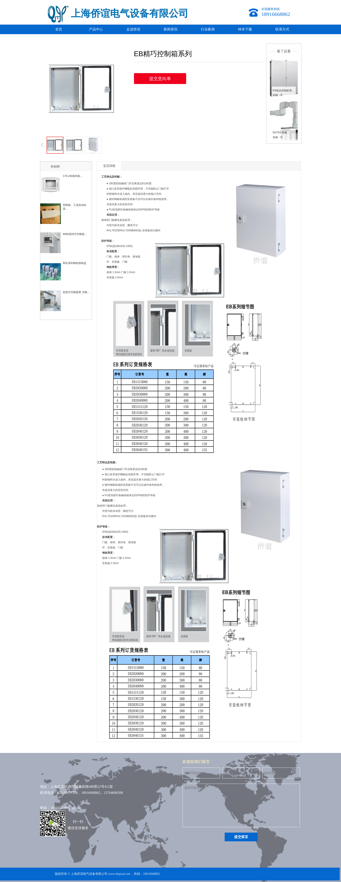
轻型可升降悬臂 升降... (76, 292)
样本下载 (245, 29)
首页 (58, 29)
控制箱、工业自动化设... (74, 206)
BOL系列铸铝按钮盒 (74, 263)
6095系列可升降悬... (75, 234)
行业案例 (208, 29)
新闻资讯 (170, 29)
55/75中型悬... (281, 132)
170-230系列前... (72, 176)
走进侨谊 (133, 29)
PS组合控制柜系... (283, 90)
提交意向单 (160, 78)
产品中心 (96, 29)
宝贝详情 (109, 166)
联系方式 (282, 29)
